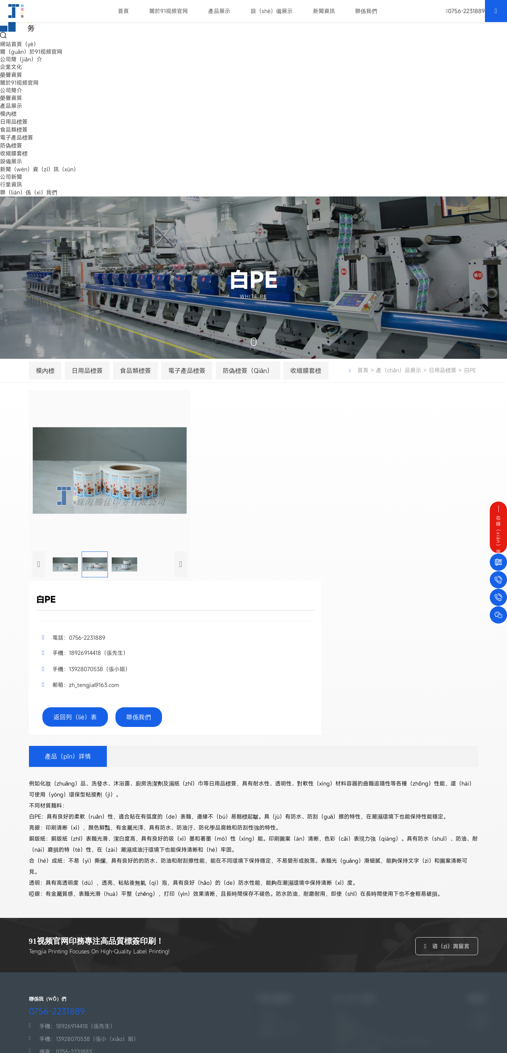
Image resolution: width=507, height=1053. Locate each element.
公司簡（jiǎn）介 (21, 59)
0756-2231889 (52, 905)
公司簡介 (11, 90)
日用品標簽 (14, 121)
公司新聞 (11, 177)
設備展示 (11, 161)
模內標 (8, 114)
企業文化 (11, 67)
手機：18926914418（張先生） (66, 923)
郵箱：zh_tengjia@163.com (61, 961)
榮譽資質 (11, 75)
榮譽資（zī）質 (276, 932)
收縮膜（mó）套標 (356, 964)
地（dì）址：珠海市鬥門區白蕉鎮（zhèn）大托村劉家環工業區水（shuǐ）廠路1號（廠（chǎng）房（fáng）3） (108, 978)
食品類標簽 (14, 129)
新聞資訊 (324, 14)
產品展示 (220, 14)
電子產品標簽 (16, 137)
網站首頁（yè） (19, 44)
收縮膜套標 (14, 153)
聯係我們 (366, 14)
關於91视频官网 (169, 14)
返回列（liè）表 (433, 555)
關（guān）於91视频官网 (31, 51)
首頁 (123, 14)
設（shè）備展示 (272, 14)
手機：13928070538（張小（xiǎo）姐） (78, 936)
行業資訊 (11, 184)
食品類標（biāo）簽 (358, 933)
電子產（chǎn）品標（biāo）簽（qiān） (384, 944)
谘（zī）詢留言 (444, 824)
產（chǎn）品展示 (401, 374)
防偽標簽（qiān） (250, 378)
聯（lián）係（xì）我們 (28, 192)
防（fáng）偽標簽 (355, 954)
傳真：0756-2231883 (54, 949)
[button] (38, 709)
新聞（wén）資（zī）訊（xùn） (39, 169)
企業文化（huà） (279, 922)
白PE (359, 382)
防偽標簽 (11, 145)
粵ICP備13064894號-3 (41, 1033)
